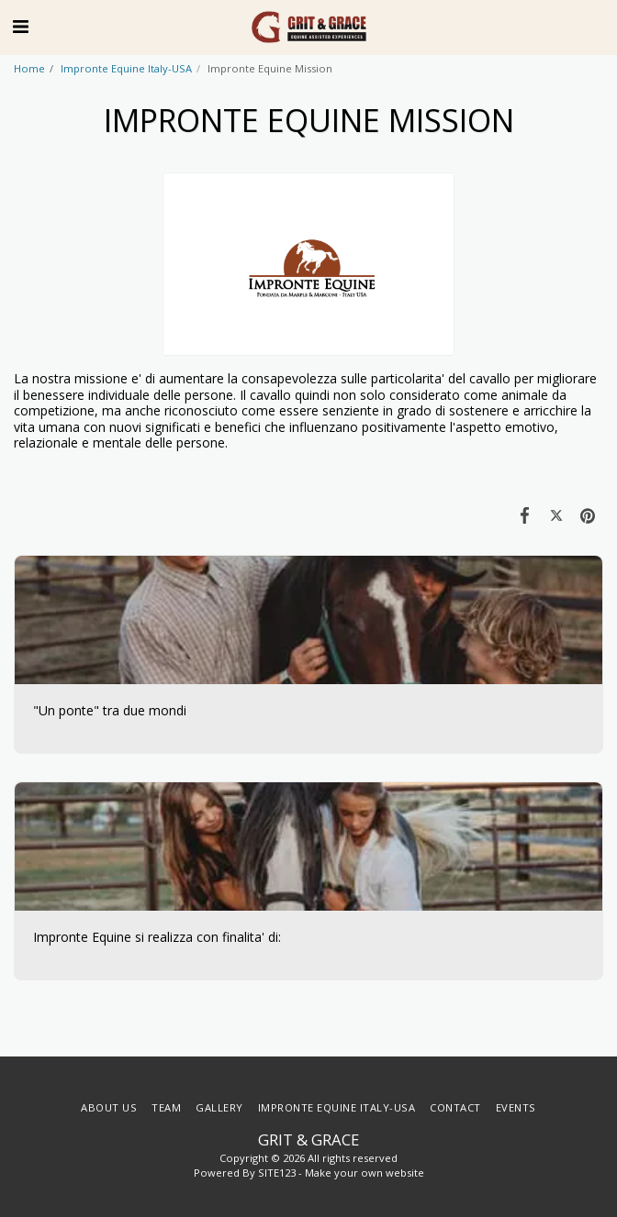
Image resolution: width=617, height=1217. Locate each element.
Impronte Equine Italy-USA (126, 68)
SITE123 (277, 1172)
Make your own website (364, 1172)
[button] (20, 26)
